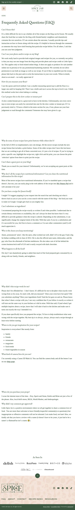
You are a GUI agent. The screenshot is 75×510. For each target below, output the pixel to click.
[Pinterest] (67, 2)
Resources (51, 499)
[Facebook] (63, 2)
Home (4, 15)
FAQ (4, 499)
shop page (11, 362)
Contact (21, 499)
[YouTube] (58, 2)
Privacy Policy (46, 506)
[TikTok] (71, 2)
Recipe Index (36, 499)
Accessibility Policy (55, 506)
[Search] (71, 8)
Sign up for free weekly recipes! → (13, 2)
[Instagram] (54, 2)
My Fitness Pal (62, 184)
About (11, 499)
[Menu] (4, 8)
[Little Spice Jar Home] (37, 8)
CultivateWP (70, 506)
